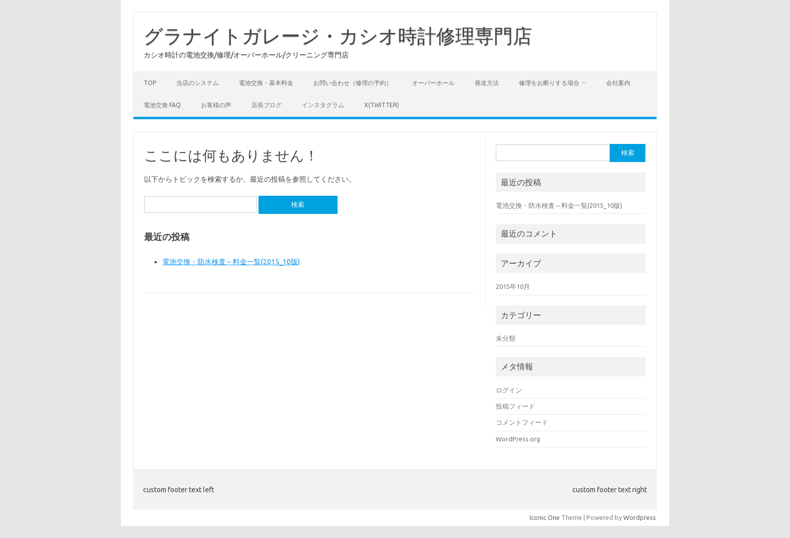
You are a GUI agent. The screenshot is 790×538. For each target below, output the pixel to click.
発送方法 (487, 83)
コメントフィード (522, 422)
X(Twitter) (381, 105)
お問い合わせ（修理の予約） (352, 83)
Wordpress (639, 517)
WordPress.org (518, 438)
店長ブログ (266, 105)
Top (150, 83)
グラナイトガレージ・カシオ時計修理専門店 (338, 35)
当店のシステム (197, 83)
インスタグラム (323, 105)
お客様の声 (216, 105)
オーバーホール (433, 83)
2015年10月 (513, 286)
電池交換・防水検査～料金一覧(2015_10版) (231, 262)
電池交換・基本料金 (266, 83)
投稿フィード (515, 406)
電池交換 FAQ (162, 105)
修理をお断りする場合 (549, 83)
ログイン (509, 390)
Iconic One (545, 517)
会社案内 (618, 83)
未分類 (505, 338)
